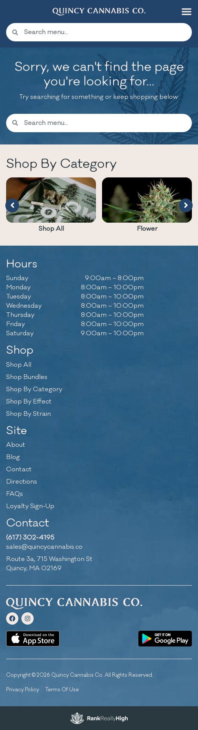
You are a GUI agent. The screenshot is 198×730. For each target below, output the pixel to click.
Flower (147, 229)
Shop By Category (34, 389)
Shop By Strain (28, 414)
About (15, 445)
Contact (19, 469)
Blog (13, 457)
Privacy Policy (22, 689)
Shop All (51, 229)
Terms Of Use (62, 689)
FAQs (14, 494)
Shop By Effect (29, 401)
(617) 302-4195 (30, 537)
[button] (186, 11)
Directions (21, 481)
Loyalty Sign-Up (30, 506)
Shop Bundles (26, 377)
